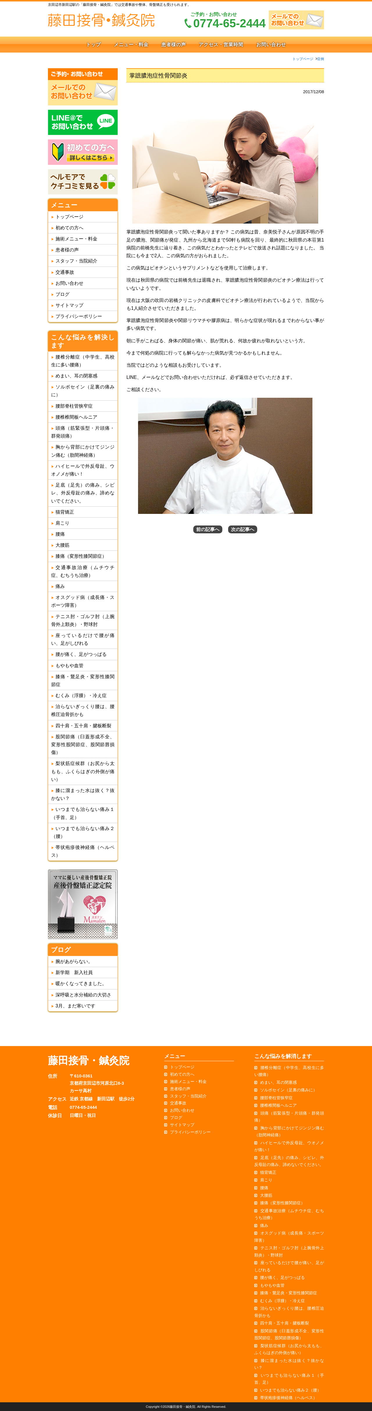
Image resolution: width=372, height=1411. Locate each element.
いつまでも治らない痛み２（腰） (290, 1390)
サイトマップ (69, 305)
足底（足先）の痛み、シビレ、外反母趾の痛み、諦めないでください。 (83, 493)
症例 (320, 59)
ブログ (62, 294)
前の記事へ (207, 529)
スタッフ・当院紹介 (76, 260)
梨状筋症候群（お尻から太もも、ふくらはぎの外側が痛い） (83, 771)
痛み (60, 586)
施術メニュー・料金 (76, 238)
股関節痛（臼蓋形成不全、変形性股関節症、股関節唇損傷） (83, 744)
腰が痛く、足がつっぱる (81, 654)
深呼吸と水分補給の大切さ (83, 994)
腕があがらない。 (74, 961)
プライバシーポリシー (79, 316)
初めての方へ (69, 227)
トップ (93, 44)
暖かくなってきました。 (81, 983)
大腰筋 (62, 545)
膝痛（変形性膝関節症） (81, 556)
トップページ (302, 59)
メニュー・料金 (131, 44)
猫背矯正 (65, 512)
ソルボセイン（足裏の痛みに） (288, 1090)
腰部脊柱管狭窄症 (74, 406)
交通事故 (65, 272)
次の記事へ (242, 529)
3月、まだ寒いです (75, 1005)
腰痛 (60, 534)
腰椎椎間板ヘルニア (76, 417)
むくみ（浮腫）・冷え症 (81, 695)
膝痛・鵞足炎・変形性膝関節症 (288, 1293)
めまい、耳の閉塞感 (76, 375)
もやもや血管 (69, 665)
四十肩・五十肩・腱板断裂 (83, 725)
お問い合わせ (271, 44)
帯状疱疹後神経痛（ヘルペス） (288, 1397)
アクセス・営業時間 (221, 44)
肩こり (62, 523)
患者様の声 (173, 44)
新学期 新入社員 (74, 972)
